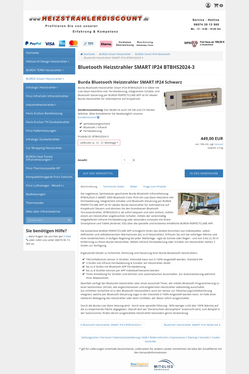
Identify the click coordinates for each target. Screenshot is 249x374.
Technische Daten (113, 186)
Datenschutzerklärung (126, 337)
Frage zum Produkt (154, 186)
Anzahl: (82, 160)
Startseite (87, 54)
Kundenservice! (88, 117)
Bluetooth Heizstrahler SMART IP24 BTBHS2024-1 (111, 324)
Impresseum (177, 337)
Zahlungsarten (90, 337)
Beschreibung (89, 186)
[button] (208, 5)
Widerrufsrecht (159, 337)
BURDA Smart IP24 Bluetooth (152, 54)
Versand (219, 144)
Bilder (133, 186)
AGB (144, 337)
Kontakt (204, 337)
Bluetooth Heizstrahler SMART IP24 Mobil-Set (192, 324)
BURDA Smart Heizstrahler (115, 54)
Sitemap (192, 337)
